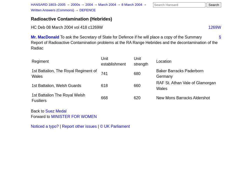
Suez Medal (56, 111)
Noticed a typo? (45, 126)
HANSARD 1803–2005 (48, 4)
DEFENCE (87, 10)
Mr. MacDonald (45, 37)
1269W (214, 27)
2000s (76, 4)
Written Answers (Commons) (53, 10)
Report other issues (79, 126)
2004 (89, 4)
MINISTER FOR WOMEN (74, 116)
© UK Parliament (115, 126)
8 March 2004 (132, 4)
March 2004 (107, 4)
